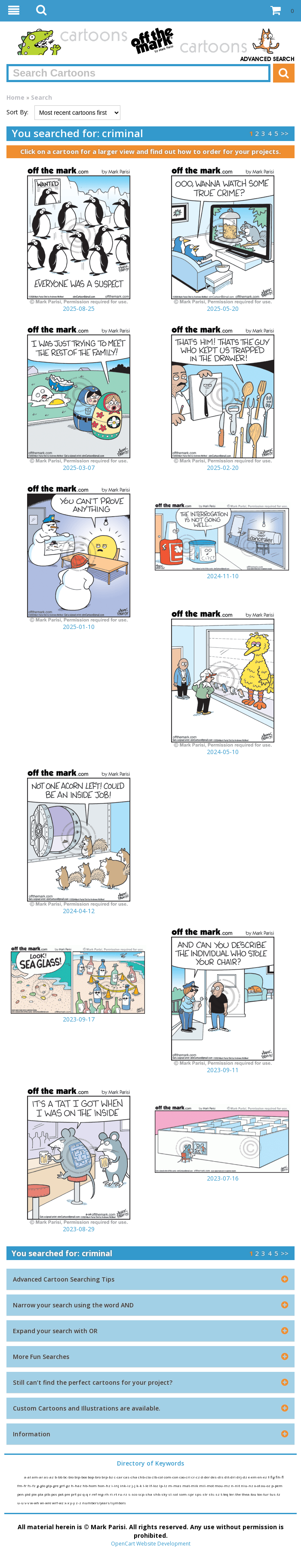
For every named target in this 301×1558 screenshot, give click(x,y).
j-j (134, 1485)
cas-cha (130, 1477)
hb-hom (90, 1485)
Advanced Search (267, 59)
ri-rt (114, 1494)
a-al (28, 1477)
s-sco (133, 1494)
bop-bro (94, 1477)
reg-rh (104, 1494)
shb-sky (160, 1494)
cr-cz (196, 1477)
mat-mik (190, 1485)
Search (41, 97)
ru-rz (123, 1494)
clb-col (158, 1477)
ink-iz (126, 1485)
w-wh (35, 1502)
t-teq (225, 1494)
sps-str (202, 1494)
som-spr (187, 1494)
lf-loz (154, 1485)
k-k (139, 1485)
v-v (27, 1502)
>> (285, 133)
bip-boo (81, 1477)
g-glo (41, 1485)
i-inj (115, 1485)
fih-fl (280, 1477)
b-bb (59, 1477)
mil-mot (207, 1485)
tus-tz (275, 1494)
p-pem (277, 1485)
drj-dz (242, 1477)
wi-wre (46, 1502)
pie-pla (37, 1494)
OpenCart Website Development (150, 1543)
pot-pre (64, 1494)
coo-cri (185, 1477)
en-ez (263, 1477)
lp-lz (163, 1485)
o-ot (257, 1485)
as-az (49, 1477)
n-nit (236, 1485)
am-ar (38, 1477)
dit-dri (230, 1477)
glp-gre (52, 1485)
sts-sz (215, 1494)
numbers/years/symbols (104, 1502)
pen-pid (24, 1494)
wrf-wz (58, 1502)
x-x (67, 1502)
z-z (79, 1502)
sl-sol (173, 1494)
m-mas (175, 1485)
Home (15, 97)
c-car (118, 1477)
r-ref (93, 1494)
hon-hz (104, 1485)
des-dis (217, 1477)
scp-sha (145, 1494)
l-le (146, 1485)
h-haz (77, 1485)
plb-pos (51, 1494)
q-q (86, 1494)
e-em (253, 1477)
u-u (21, 1502)
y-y (73, 1502)
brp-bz (107, 1477)
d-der (206, 1477)
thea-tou (249, 1494)
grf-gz (65, 1485)
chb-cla (145, 1477)
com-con (171, 1477)
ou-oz (266, 1485)
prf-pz (77, 1494)
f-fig (272, 1477)
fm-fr (22, 1485)
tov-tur (263, 1494)
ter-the (235, 1494)
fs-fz (32, 1485)
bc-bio (68, 1477)
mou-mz (223, 1485)
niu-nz (247, 1485)
